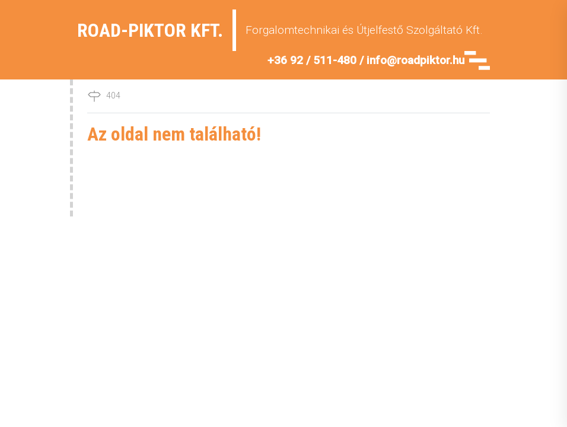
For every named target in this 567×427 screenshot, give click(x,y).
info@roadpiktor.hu (415, 60)
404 (113, 95)
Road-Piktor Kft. (150, 30)
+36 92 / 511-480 (311, 60)
